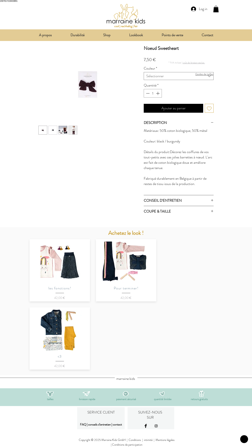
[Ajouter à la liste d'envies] (209, 108)
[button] (194, 62)
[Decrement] (147, 93)
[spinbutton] (152, 93)
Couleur (150, 68)
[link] (216, 9)
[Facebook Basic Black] (146, 426)
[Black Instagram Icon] (156, 426)
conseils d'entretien (99, 424)
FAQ (83, 424)
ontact (118, 424)
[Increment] (158, 93)
